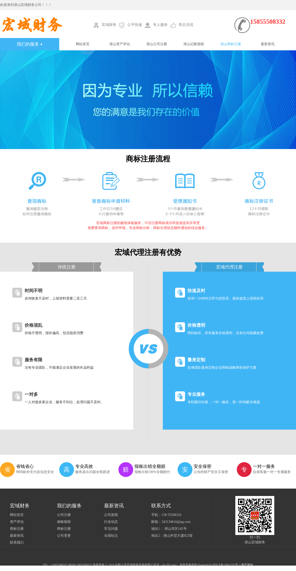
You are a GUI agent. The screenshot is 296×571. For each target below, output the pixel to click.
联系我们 (17, 542)
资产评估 (17, 522)
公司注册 (64, 515)
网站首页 (83, 44)
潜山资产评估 (119, 44)
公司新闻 (111, 515)
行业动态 (111, 522)
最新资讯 (268, 44)
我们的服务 (30, 44)
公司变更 (64, 535)
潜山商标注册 (230, 44)
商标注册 (17, 529)
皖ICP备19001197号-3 (226, 565)
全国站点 (111, 535)
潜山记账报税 (193, 44)
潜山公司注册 (156, 44)
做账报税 (64, 522)
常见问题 (111, 529)
